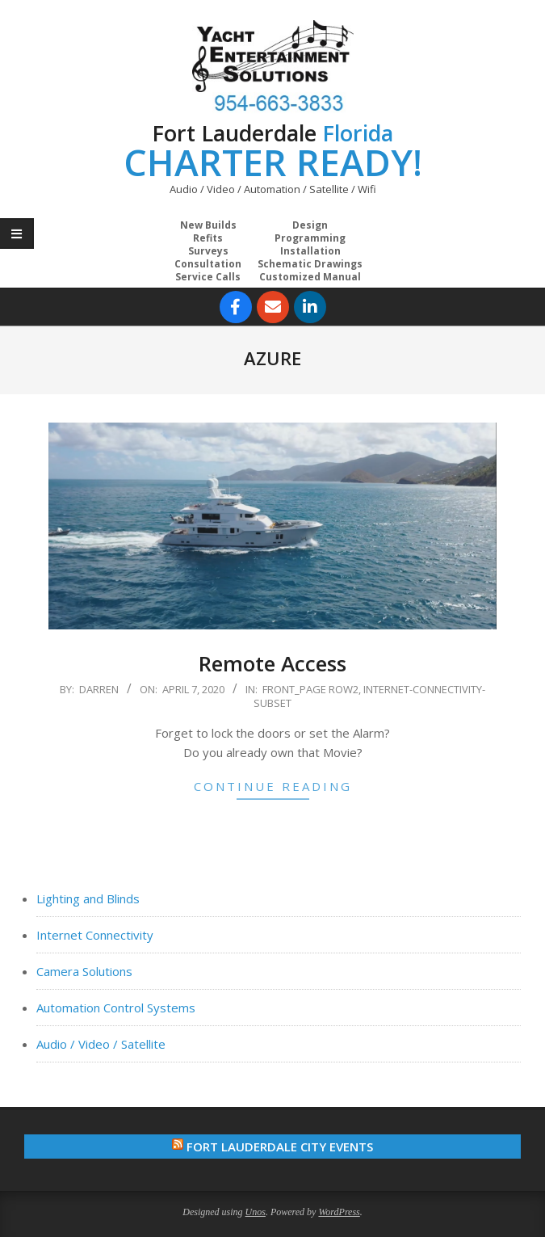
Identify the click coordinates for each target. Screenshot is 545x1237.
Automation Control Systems (115, 1007)
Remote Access (272, 663)
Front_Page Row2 (310, 689)
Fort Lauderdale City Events (280, 1146)
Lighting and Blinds (88, 898)
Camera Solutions (84, 971)
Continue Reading (273, 786)
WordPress (338, 1212)
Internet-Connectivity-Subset (369, 696)
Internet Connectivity (94, 935)
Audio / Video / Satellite (101, 1044)
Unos (255, 1212)
